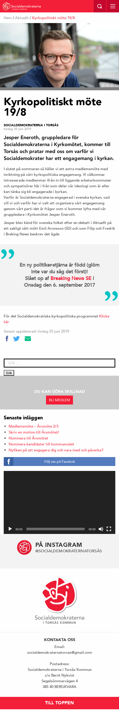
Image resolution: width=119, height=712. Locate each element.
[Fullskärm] (108, 528)
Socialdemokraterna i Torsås (31, 125)
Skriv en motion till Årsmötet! (34, 432)
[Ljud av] (100, 528)
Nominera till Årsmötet (28, 438)
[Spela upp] (10, 528)
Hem (8, 17)
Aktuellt (22, 17)
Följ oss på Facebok (59, 461)
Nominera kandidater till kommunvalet (41, 444)
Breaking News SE (70, 278)
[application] (59, 502)
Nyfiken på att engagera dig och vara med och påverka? (56, 450)
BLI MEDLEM (59, 400)
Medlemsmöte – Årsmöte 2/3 (33, 426)
